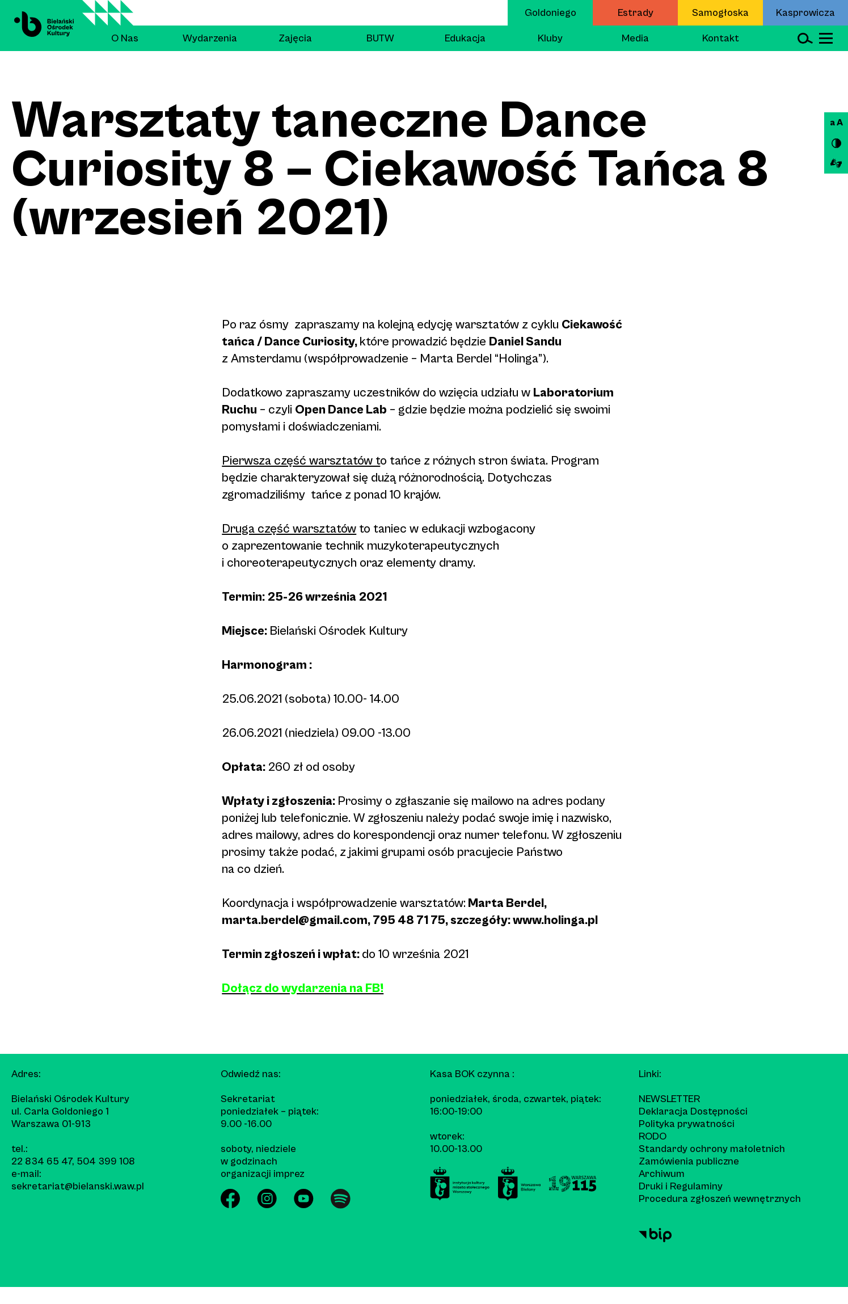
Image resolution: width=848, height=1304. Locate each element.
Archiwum (662, 1174)
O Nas (124, 38)
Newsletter (669, 1099)
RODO (652, 1136)
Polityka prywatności (687, 1124)
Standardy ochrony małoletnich (712, 1149)
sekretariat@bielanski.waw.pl (77, 1186)
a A (836, 122)
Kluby (550, 38)
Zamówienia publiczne (689, 1161)
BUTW (380, 38)
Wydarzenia (210, 38)
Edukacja (465, 38)
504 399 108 (106, 1161)
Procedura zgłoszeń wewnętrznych (720, 1199)
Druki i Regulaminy (681, 1186)
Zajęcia (295, 38)
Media (635, 38)
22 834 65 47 (41, 1161)
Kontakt (720, 38)
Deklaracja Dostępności (693, 1111)
